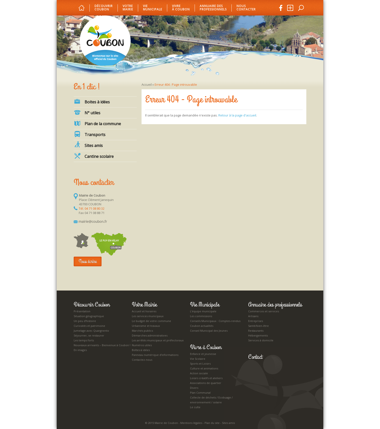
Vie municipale (152, 7)
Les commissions (201, 316)
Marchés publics (142, 330)
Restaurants (255, 330)
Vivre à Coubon (181, 7)
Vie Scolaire (197, 358)
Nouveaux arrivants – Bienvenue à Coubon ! (102, 345)
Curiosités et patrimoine (89, 326)
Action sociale (199, 373)
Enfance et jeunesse (203, 354)
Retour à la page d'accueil (237, 115)
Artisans (253, 316)
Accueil (147, 84)
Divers (194, 388)
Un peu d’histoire (85, 321)
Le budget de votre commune (151, 321)
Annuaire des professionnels (213, 7)
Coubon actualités (201, 326)
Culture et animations (204, 368)
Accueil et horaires (144, 311)
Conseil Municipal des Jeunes (209, 330)
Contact (255, 356)
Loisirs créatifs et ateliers (206, 378)
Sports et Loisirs (200, 363)
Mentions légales (191, 423)
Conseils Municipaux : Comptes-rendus (215, 321)
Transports (89, 134)
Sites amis (88, 144)
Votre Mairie (144, 304)
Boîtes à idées (141, 350)
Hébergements (258, 335)
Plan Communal (200, 392)
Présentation (82, 311)
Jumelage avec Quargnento (91, 330)
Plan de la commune (97, 123)
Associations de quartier (205, 383)
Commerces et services (263, 311)
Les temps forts (84, 340)
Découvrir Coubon (104, 7)
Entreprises (255, 321)
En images (80, 350)
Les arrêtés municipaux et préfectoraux (158, 340)
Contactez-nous (142, 359)
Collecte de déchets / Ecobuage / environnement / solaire (211, 400)
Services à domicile (260, 340)
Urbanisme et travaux (146, 326)
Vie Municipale (204, 304)
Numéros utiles (142, 345)
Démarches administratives (149, 335)
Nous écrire (88, 261)
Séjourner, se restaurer (89, 335)
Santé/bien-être (258, 326)
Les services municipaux (148, 316)
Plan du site (212, 423)
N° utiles (87, 112)
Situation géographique (89, 316)
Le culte (195, 407)
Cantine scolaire (94, 156)
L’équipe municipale (203, 311)
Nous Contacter (246, 7)
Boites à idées (92, 101)
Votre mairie (128, 7)
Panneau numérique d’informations (155, 355)
